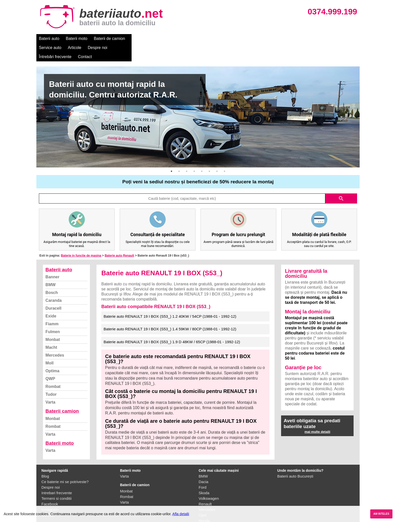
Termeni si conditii (56, 480)
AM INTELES (381, 513)
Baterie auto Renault (119, 237)
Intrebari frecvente (56, 475)
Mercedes (54, 337)
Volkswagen (209, 480)
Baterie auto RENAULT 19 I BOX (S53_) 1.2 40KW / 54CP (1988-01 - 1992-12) (170, 298)
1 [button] (171, 153)
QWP (50, 360)
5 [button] (201, 153)
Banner (52, 259)
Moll (49, 345)
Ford (203, 469)
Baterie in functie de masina (81, 237)
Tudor (51, 376)
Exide (50, 298)
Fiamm (52, 306)
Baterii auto (49, 38)
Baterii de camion (109, 38)
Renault (205, 486)
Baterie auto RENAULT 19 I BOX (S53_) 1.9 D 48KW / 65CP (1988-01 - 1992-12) (172, 323)
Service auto (143, 38)
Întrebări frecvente (221, 38)
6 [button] (209, 153)
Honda (204, 502)
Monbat (52, 321)
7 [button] (216, 153)
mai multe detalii (317, 413)
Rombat (53, 368)
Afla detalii (180, 514)
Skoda (204, 475)
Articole (167, 38)
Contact (251, 38)
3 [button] (186, 153)
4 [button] (194, 153)
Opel (203, 497)
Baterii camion (62, 392)
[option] (198, 98)
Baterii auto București (295, 458)
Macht (51, 329)
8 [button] (224, 153)
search (341, 180)
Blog (45, 458)
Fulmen (52, 313)
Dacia (203, 463)
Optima (52, 353)
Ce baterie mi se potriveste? (65, 463)
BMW (50, 266)
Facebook (49, 486)
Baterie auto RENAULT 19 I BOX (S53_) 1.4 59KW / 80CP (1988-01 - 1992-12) (170, 311)
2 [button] (179, 153)
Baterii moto (76, 38)
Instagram (49, 491)
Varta (50, 384)
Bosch (51, 274)
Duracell (53, 290)
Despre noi (190, 38)
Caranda (53, 282)
